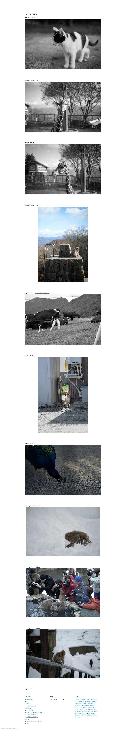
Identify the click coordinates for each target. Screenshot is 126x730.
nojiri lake (89, 707)
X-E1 (37, 17)
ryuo (92, 711)
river (85, 711)
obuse (94, 707)
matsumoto (87, 705)
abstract (77, 699)
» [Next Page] (31, 689)
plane (85, 709)
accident (82, 699)
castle (82, 701)
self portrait (81, 713)
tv (79, 717)
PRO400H (78, 711)
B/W (91, 699)
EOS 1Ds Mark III (31, 706)
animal (87, 699)
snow (86, 713)
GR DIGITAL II (30, 710)
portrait (93, 709)
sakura (95, 711)
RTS (28, 719)
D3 (37, 80)
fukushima (78, 703)
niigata (84, 707)
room (88, 711)
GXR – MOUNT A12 (32, 714)
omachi (77, 709)
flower (88, 701)
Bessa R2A (30, 699)
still (89, 713)
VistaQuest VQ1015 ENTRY (34, 721)
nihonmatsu (78, 707)
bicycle (94, 699)
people (81, 709)
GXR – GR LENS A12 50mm (34, 712)
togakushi (77, 715)
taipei (91, 713)
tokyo (82, 715)
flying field (93, 701)
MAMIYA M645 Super (32, 717)
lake (82, 705)
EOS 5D (38, 506)
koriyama (77, 705)
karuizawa (90, 703)
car (79, 701)
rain (82, 711)
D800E (28, 703)
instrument (84, 703)
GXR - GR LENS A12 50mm (42, 293)
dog (85, 701)
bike (76, 701)
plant (89, 709)
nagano (92, 705)
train (90, 715)
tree (93, 715)
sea (76, 713)
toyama (87, 715)
